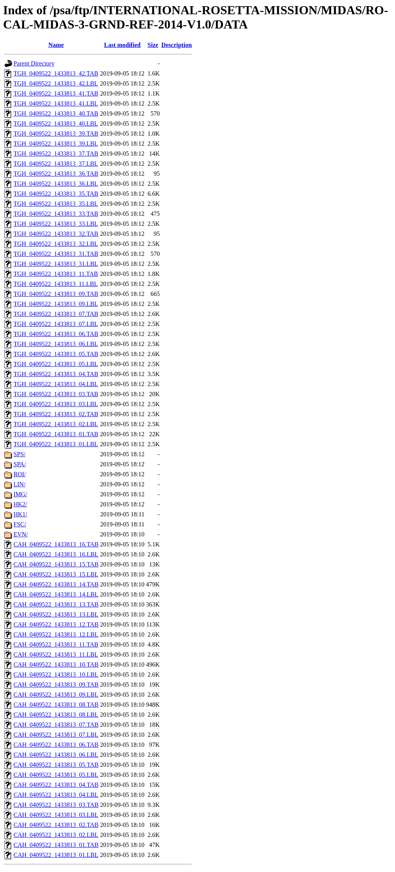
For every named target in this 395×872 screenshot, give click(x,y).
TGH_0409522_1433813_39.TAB (56, 133)
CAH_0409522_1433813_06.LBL (56, 754)
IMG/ (20, 494)
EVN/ (21, 534)
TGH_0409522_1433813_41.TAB (56, 93)
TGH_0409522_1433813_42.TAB (56, 73)
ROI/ (20, 474)
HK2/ (20, 504)
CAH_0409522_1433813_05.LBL (56, 774)
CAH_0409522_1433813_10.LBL (56, 674)
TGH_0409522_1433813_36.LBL (56, 183)
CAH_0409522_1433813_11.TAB (56, 644)
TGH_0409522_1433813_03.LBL (56, 404)
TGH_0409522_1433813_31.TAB (56, 253)
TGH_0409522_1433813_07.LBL (56, 324)
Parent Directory (34, 63)
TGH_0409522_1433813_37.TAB (56, 153)
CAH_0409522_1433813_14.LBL (56, 594)
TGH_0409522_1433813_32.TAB (56, 233)
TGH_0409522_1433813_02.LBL (56, 424)
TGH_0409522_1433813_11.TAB (56, 274)
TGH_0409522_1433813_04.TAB (56, 374)
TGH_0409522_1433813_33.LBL (56, 223)
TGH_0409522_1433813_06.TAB (56, 334)
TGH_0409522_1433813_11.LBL (56, 284)
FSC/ (20, 524)
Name (56, 45)
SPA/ (20, 464)
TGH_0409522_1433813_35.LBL (56, 203)
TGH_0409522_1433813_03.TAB (56, 394)
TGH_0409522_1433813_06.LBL (56, 344)
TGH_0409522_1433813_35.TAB (56, 193)
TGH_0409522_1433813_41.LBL (56, 103)
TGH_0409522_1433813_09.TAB (56, 294)
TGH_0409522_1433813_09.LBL (56, 304)
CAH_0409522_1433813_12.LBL (56, 634)
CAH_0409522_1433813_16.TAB (56, 544)
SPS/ (19, 454)
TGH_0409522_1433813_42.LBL (56, 83)
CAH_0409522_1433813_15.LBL (56, 574)
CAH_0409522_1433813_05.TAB (56, 764)
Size (153, 45)
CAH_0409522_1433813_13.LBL (56, 614)
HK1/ (20, 514)
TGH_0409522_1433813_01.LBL (56, 444)
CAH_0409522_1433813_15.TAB (56, 564)
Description (176, 45)
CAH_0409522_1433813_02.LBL (56, 835)
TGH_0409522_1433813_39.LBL (56, 143)
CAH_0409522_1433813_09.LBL (56, 694)
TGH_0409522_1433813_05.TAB (56, 354)
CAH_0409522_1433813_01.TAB (56, 845)
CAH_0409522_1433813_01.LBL (56, 855)
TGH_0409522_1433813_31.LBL (56, 263)
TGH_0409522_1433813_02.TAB (56, 414)
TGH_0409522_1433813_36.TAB (56, 173)
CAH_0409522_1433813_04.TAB (56, 784)
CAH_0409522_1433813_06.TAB (56, 744)
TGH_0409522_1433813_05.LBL (56, 364)
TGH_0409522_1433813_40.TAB (56, 113)
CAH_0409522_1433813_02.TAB (56, 825)
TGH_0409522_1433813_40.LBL (56, 123)
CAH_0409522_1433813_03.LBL (56, 815)
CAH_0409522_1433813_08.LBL (56, 714)
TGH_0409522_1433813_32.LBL (56, 243)
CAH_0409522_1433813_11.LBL (56, 654)
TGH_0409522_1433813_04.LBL (56, 384)
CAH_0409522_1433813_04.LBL (56, 794)
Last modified (122, 45)
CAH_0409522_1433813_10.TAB (56, 664)
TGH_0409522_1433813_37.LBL (56, 163)
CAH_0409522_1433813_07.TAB (56, 724)
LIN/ (19, 484)
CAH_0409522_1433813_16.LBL (56, 554)
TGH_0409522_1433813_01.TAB (56, 434)
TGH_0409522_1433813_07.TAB (56, 314)
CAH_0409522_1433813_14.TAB (56, 584)
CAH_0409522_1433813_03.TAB (56, 804)
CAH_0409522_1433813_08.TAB (56, 704)
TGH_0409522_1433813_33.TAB (56, 213)
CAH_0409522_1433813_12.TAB (56, 624)
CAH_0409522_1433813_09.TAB (56, 684)
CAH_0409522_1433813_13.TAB (56, 604)
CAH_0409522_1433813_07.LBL (56, 734)
